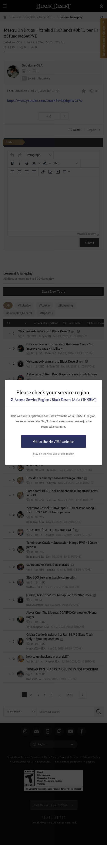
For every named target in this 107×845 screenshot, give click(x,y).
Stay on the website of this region (53, 453)
